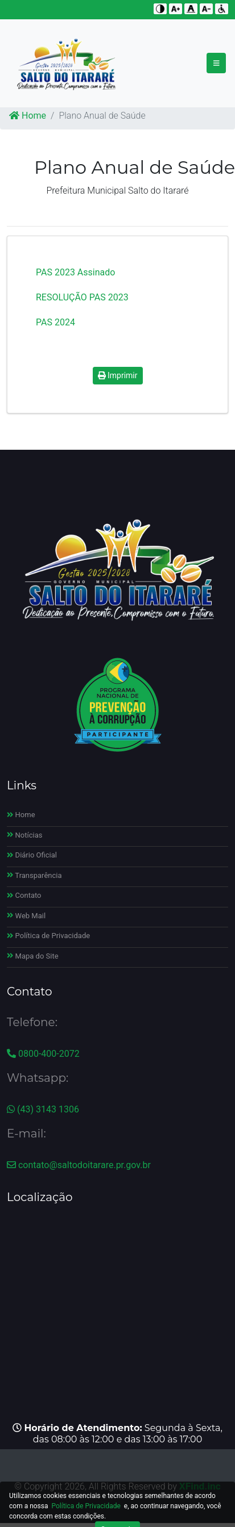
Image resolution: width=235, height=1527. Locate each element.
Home (27, 115)
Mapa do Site (33, 956)
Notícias (25, 835)
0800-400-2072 (43, 1053)
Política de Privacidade (48, 935)
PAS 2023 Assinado (75, 272)
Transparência (34, 875)
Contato (24, 895)
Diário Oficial (32, 855)
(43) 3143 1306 (43, 1109)
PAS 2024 (55, 322)
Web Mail (26, 915)
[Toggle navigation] (216, 63)
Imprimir (118, 375)
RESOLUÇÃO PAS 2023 (82, 297)
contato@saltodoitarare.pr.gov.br (79, 1165)
